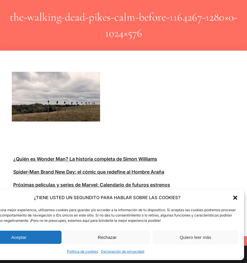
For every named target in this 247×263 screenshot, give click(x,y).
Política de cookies (82, 251)
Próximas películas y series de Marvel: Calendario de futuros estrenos (91, 185)
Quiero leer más (195, 237)
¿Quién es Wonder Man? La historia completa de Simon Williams (85, 159)
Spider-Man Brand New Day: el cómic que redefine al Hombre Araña (88, 172)
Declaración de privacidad (122, 251)
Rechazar (107, 237)
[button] (235, 198)
